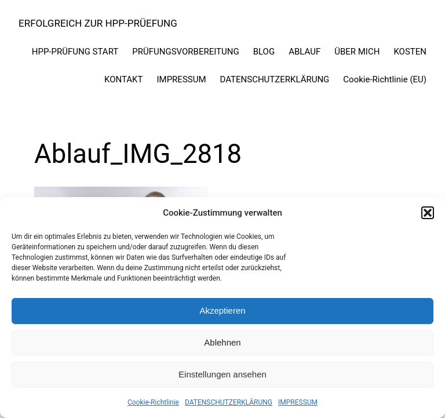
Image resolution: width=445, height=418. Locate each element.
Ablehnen (222, 342)
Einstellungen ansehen (222, 374)
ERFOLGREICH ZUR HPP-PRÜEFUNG (98, 23)
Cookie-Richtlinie (153, 402)
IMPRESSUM (298, 402)
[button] (427, 213)
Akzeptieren (222, 310)
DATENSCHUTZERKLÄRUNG (228, 402)
